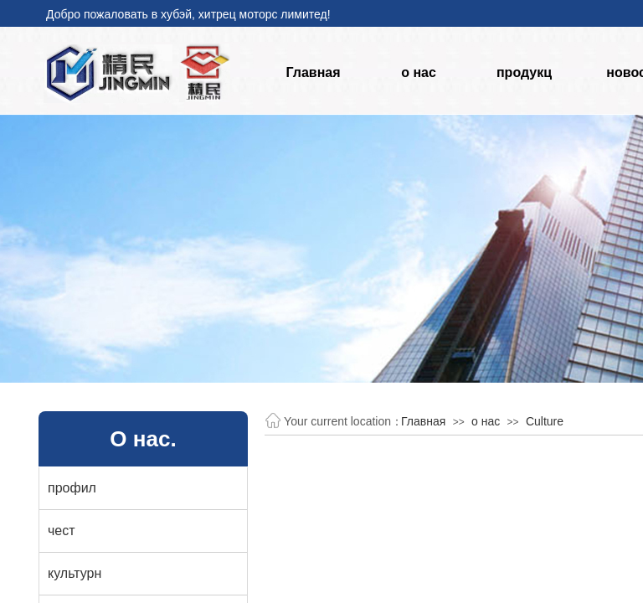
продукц (524, 72)
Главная (312, 72)
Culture (544, 421)
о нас (418, 72)
